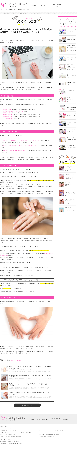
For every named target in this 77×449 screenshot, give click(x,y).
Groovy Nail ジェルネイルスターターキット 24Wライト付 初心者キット (17, 430)
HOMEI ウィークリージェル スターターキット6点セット (52, 426)
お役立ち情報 (43, 5)
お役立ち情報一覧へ (27, 403)
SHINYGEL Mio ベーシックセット (8, 428)
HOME (32, 417)
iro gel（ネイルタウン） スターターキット (10, 439)
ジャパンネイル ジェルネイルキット (47, 430)
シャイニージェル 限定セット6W (8, 432)
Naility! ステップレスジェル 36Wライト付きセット (50, 435)
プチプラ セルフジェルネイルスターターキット (11, 441)
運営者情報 (65, 417)
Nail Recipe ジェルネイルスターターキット (49, 432)
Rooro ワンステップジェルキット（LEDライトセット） (51, 428)
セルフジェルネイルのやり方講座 (13, 5)
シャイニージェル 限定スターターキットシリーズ (12, 426)
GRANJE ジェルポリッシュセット (9, 437)
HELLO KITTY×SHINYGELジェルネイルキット (11, 434)
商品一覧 (34, 5)
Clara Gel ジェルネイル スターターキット (48, 434)
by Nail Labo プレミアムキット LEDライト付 (11, 435)
